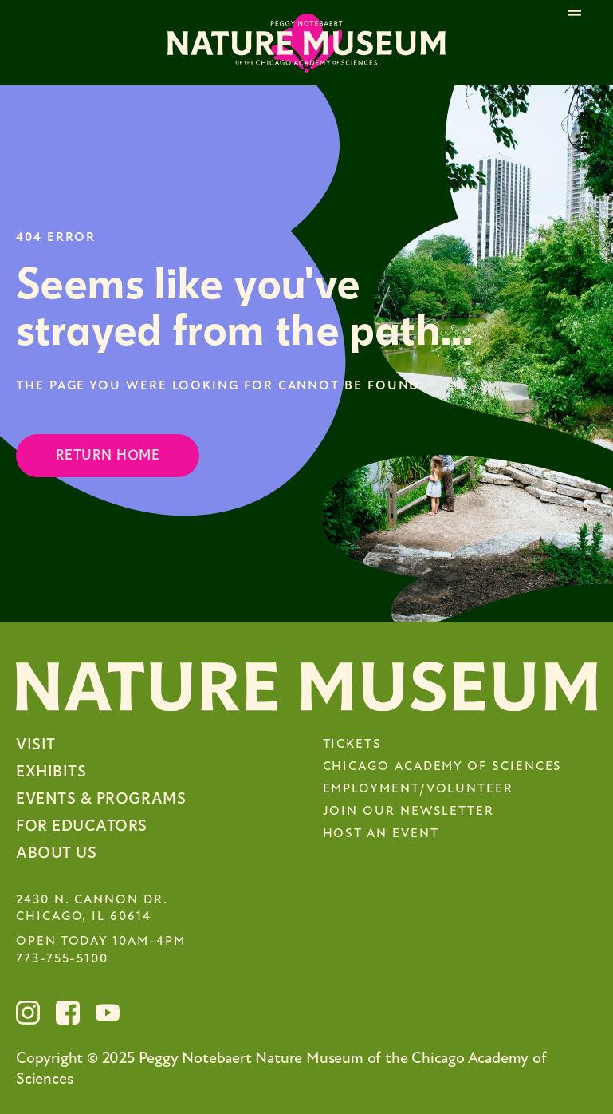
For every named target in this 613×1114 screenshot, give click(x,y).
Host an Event (381, 834)
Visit (36, 744)
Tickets (352, 744)
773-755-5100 (62, 959)
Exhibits (51, 771)
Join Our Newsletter (408, 811)
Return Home (107, 455)
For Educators (81, 825)
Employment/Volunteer (418, 789)
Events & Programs (101, 798)
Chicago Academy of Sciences (443, 766)
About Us (56, 852)
